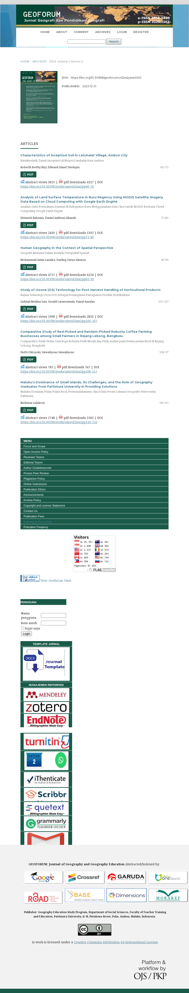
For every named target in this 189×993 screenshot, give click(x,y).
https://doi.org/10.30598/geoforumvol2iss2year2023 (106, 77)
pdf (30, 174)
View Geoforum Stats (55, 580)
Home (24, 61)
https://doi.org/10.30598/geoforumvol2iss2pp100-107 (58, 321)
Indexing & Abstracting (37, 521)
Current (81, 32)
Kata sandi (29, 623)
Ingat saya (32, 628)
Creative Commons (88, 942)
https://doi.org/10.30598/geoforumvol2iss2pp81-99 (57, 279)
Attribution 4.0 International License (130, 942)
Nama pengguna (28, 615)
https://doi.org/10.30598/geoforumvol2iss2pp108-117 (58, 371)
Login (122, 32)
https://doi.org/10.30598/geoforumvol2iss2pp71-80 (57, 237)
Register (141, 32)
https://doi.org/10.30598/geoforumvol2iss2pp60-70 (57, 186)
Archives (103, 32)
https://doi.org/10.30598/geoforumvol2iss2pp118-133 (58, 422)
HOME (45, 32)
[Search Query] (86, 41)
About (61, 32)
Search (113, 41)
